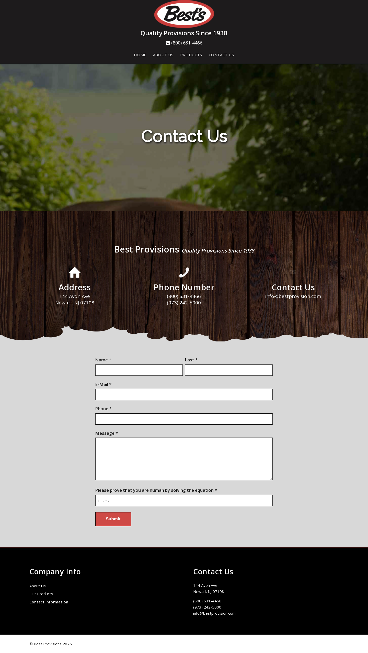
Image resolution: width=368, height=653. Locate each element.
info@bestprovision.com (214, 613)
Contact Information (48, 601)
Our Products (41, 593)
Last (191, 359)
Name (103, 359)
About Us (37, 585)
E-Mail (103, 384)
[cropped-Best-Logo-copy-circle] (184, 15)
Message (106, 433)
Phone (103, 408)
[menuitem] (140, 55)
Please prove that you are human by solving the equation (156, 490)
